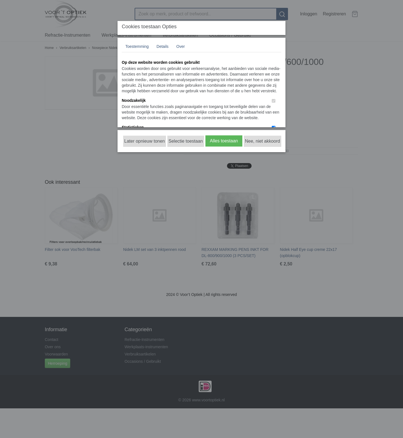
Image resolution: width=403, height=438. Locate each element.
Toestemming (137, 46)
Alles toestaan (224, 140)
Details (162, 46)
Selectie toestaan (185, 141)
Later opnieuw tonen (144, 141)
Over (180, 46)
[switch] (273, 101)
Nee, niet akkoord (262, 141)
